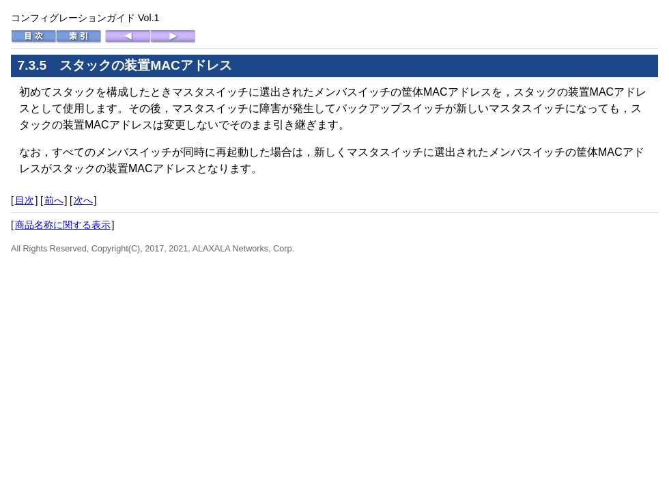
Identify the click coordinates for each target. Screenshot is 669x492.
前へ (53, 200)
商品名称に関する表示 (63, 224)
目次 (24, 200)
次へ (83, 200)
